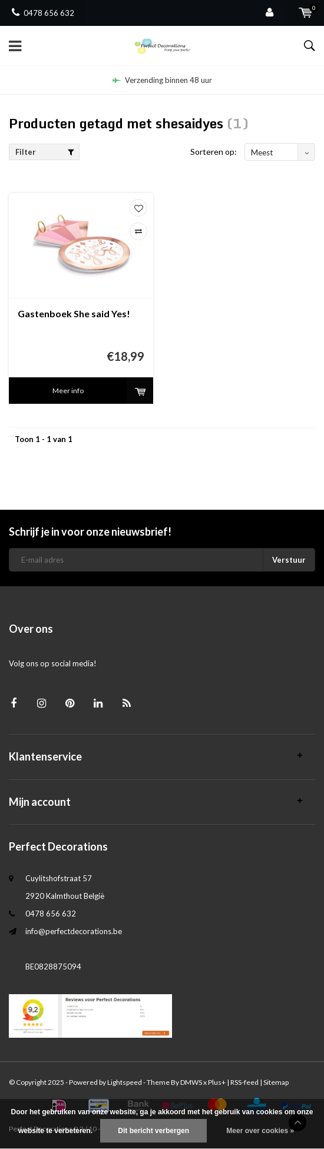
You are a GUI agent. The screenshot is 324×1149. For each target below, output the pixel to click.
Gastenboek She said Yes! (74, 313)
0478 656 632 (43, 13)
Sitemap (276, 1082)
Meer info (68, 390)
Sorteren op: (213, 152)
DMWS (191, 1082)
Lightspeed (124, 1082)
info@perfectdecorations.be (73, 931)
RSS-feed (244, 1082)
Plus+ (217, 1082)
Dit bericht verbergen (153, 1131)
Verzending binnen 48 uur (162, 80)
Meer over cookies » (260, 1131)
